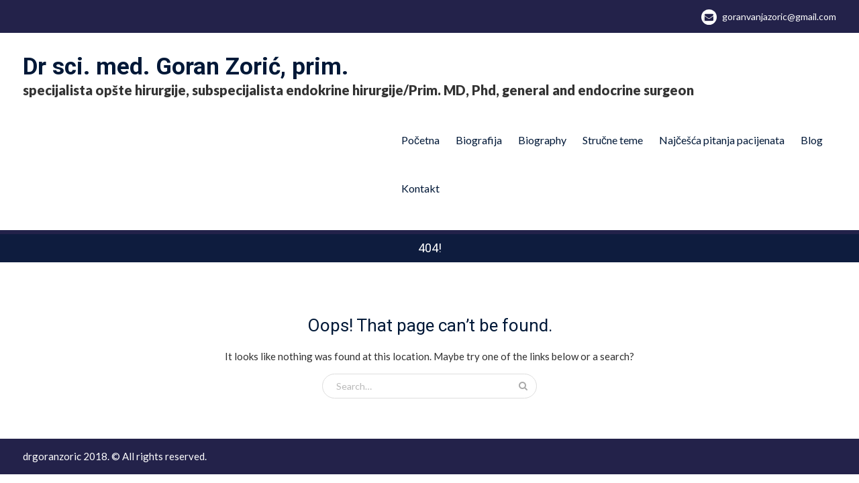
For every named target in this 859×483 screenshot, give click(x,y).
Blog (812, 139)
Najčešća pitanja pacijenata (722, 139)
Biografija (479, 139)
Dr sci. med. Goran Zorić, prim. (185, 66)
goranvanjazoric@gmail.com (779, 16)
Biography (542, 139)
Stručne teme (613, 139)
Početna (420, 139)
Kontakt (420, 188)
